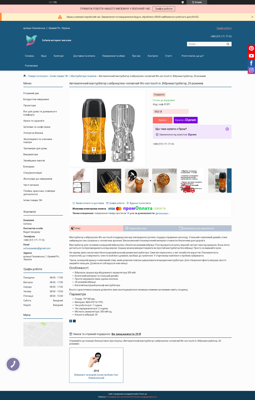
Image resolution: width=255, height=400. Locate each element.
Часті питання (31, 185)
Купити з (185, 120)
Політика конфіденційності (144, 397)
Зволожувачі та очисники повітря (37, 141)
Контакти (153, 56)
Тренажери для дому (35, 148)
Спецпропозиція (32, 172)
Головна (29, 56)
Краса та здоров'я (33, 120)
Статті (168, 56)
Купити (162, 120)
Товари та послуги (38, 76)
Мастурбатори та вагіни (83, 76)
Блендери (28, 166)
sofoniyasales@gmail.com (37, 248)
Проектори (29, 105)
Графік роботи (163, 8)
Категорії (59, 56)
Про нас (136, 56)
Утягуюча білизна (33, 132)
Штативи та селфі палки (36, 126)
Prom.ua (143, 394)
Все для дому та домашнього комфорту (40, 113)
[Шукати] (228, 44)
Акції (44, 56)
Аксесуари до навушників (37, 178)
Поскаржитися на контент (118, 397)
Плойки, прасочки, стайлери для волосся (39, 193)
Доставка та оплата (84, 56)
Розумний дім (31, 93)
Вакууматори (30, 154)
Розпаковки (31, 65)
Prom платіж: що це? (193, 56)
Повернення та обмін (113, 56)
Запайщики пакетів (34, 160)
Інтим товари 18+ (59, 76)
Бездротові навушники (36, 99)
